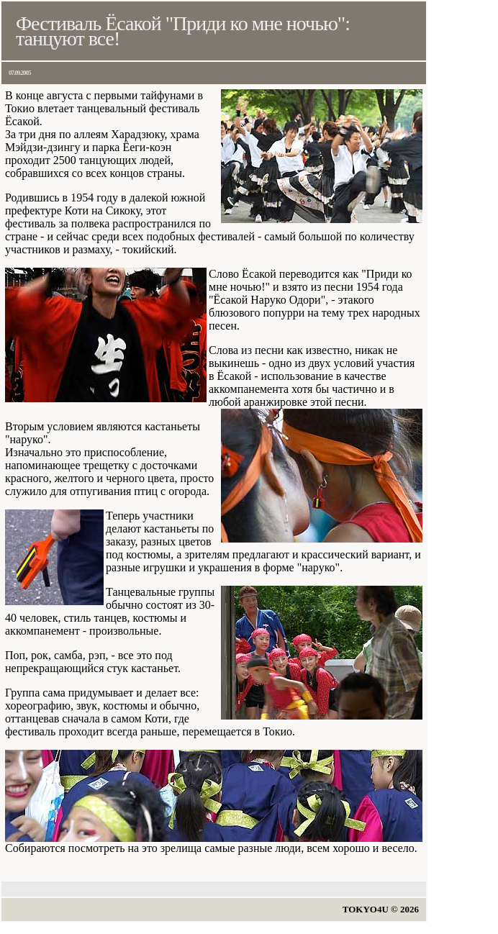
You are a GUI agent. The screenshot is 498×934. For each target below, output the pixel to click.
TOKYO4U (366, 909)
